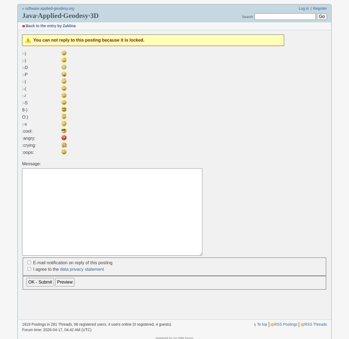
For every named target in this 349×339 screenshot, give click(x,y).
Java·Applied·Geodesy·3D (60, 16)
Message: (31, 163)
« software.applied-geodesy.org (48, 9)
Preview (65, 299)
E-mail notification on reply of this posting (72, 280)
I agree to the (68, 286)
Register (320, 9)
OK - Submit (40, 299)
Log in (304, 9)
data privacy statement (82, 286)
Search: (248, 17)
